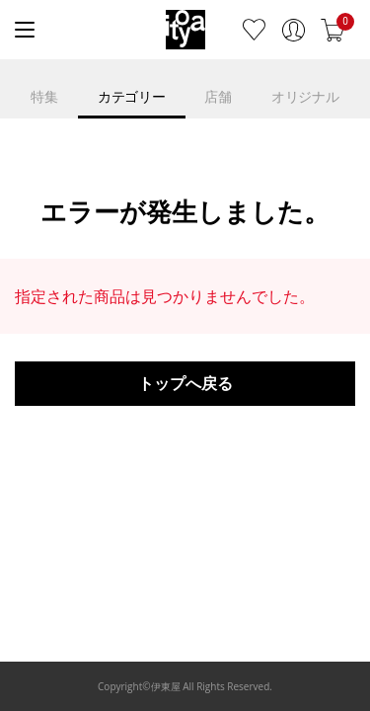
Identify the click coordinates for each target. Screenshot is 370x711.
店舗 (217, 96)
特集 (44, 96)
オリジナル (305, 96)
